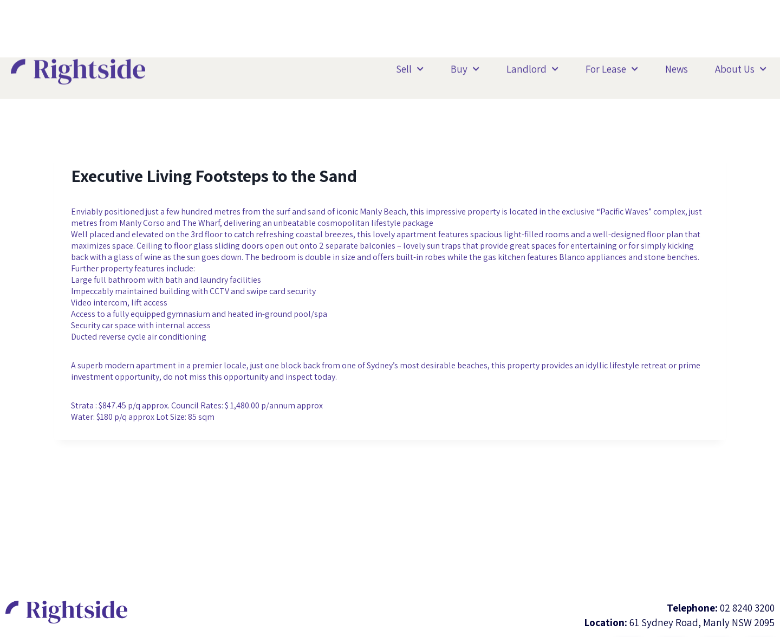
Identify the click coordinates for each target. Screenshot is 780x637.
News (676, 66)
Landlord (532, 67)
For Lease (612, 67)
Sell (410, 67)
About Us (740, 67)
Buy (465, 67)
